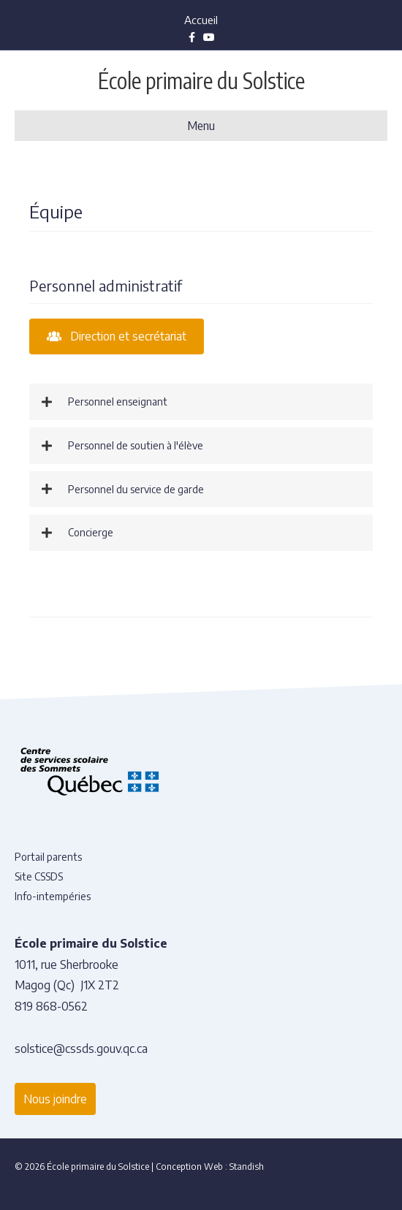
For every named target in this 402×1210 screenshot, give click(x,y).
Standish (247, 1166)
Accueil (201, 19)
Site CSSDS (39, 876)
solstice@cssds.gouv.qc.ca (81, 1048)
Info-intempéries (53, 896)
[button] (201, 402)
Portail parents (48, 857)
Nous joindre (55, 1099)
